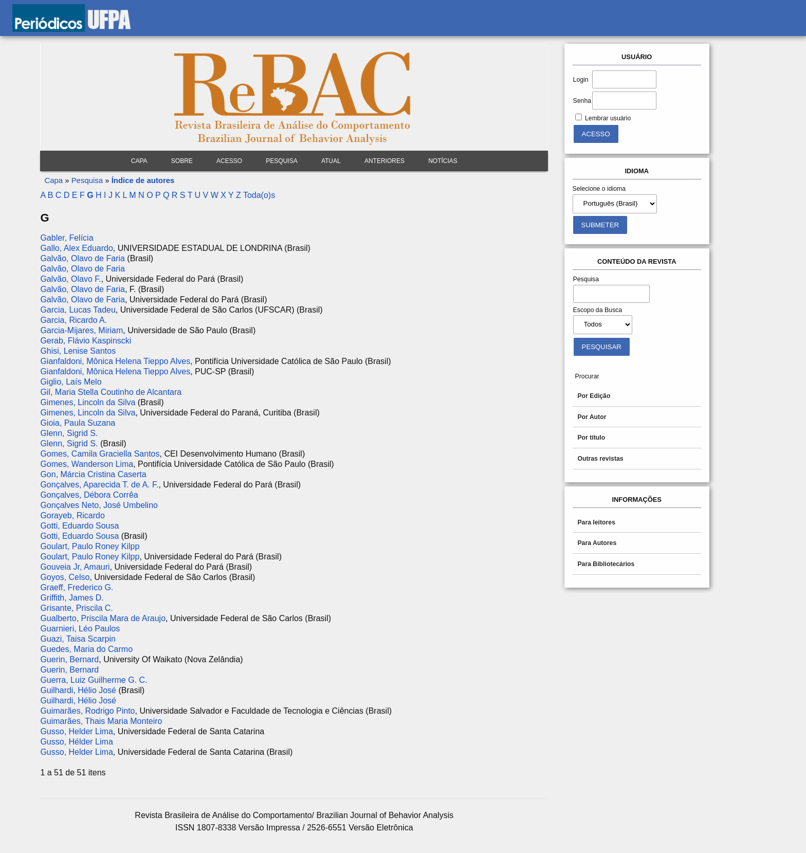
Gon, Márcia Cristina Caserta (93, 474)
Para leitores (596, 522)
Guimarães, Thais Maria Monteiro (101, 721)
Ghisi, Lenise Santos (78, 351)
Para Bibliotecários (605, 564)
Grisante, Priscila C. (76, 608)
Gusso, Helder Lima (76, 731)
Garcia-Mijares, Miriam (81, 330)
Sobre (182, 161)
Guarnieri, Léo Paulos (80, 628)
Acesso (229, 161)
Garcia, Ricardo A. (73, 320)
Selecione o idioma (599, 188)
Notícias (442, 161)
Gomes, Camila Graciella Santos (99, 453)
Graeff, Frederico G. (76, 587)
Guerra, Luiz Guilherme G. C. (93, 680)
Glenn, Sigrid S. (69, 433)
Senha (582, 100)
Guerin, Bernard (69, 659)
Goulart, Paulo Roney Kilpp (89, 546)
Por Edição (593, 396)
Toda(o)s (259, 195)
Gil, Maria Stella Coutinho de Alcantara (110, 392)
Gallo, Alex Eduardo (76, 248)
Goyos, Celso (64, 577)
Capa (139, 161)
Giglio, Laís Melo (70, 381)
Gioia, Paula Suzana (77, 423)
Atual (331, 161)
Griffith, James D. (71, 597)
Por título (591, 437)
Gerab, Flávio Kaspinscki (85, 340)
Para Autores (596, 543)
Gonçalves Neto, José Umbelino (99, 505)
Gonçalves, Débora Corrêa (89, 495)
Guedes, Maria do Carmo (86, 649)
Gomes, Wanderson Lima (86, 464)
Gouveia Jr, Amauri (74, 566)
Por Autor (591, 417)
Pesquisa (281, 161)
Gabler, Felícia (66, 237)
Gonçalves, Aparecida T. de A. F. (99, 484)
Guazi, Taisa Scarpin (77, 638)
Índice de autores (143, 180)
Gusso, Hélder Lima (76, 741)
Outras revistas (600, 458)
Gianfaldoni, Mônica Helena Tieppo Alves (115, 361)
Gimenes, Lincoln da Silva (87, 402)
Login (581, 79)
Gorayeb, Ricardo (72, 515)
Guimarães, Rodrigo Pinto (87, 710)
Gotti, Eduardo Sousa (79, 525)
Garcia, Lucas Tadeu (77, 309)
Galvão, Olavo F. (70, 279)
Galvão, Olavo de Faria (82, 258)
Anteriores (384, 161)
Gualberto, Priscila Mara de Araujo (103, 618)
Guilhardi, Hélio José (78, 690)
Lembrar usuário (608, 118)
